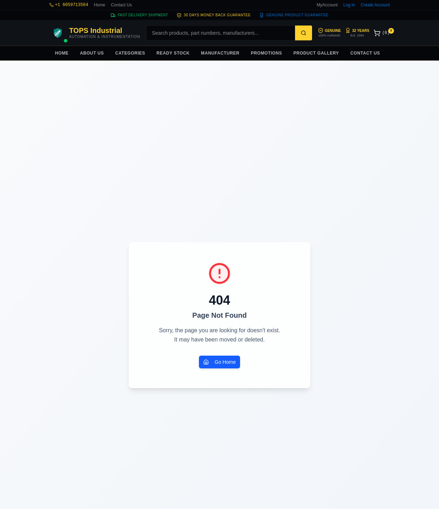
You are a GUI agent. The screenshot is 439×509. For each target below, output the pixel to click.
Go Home (219, 362)
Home (99, 4)
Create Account (375, 4)
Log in (349, 4)
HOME (61, 53)
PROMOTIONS (266, 53)
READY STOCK (173, 53)
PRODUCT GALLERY (316, 53)
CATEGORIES (130, 53)
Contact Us (121, 4)
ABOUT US (92, 53)
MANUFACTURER (220, 53)
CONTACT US (365, 53)
